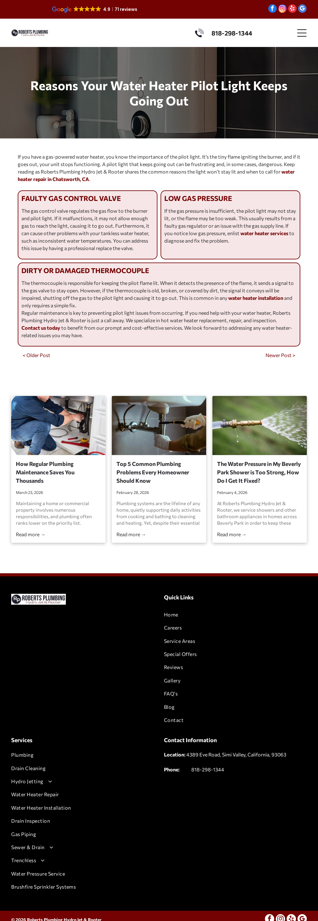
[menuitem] (235, 614)
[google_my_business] (302, 9)
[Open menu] (302, 33)
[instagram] (282, 9)
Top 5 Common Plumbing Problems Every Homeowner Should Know (152, 472)
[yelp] (292, 9)
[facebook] (272, 9)
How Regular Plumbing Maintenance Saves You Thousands (45, 472)
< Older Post (36, 355)
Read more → (30, 534)
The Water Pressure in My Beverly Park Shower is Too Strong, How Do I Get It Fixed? (259, 472)
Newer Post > (280, 355)
